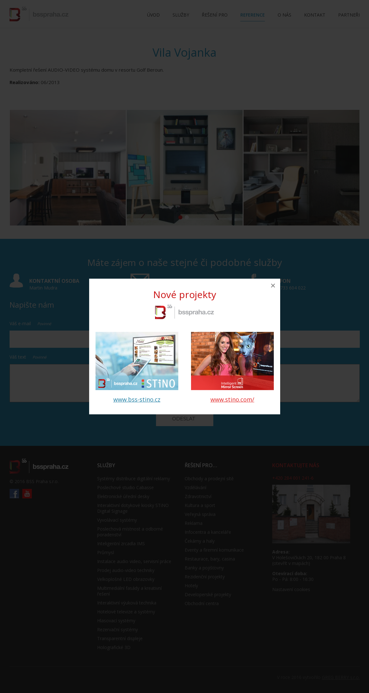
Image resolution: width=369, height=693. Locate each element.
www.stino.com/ (232, 399)
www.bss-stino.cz (136, 399)
